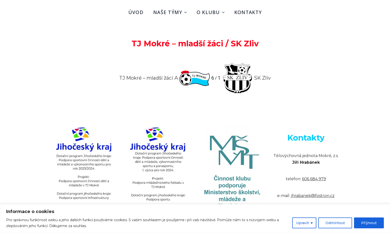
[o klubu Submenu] (224, 12)
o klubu (208, 12)
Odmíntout (335, 223)
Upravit (302, 223)
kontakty (248, 12)
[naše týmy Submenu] (187, 12)
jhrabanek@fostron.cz (313, 195)
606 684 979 (314, 179)
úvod (135, 12)
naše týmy (167, 12)
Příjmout (369, 223)
